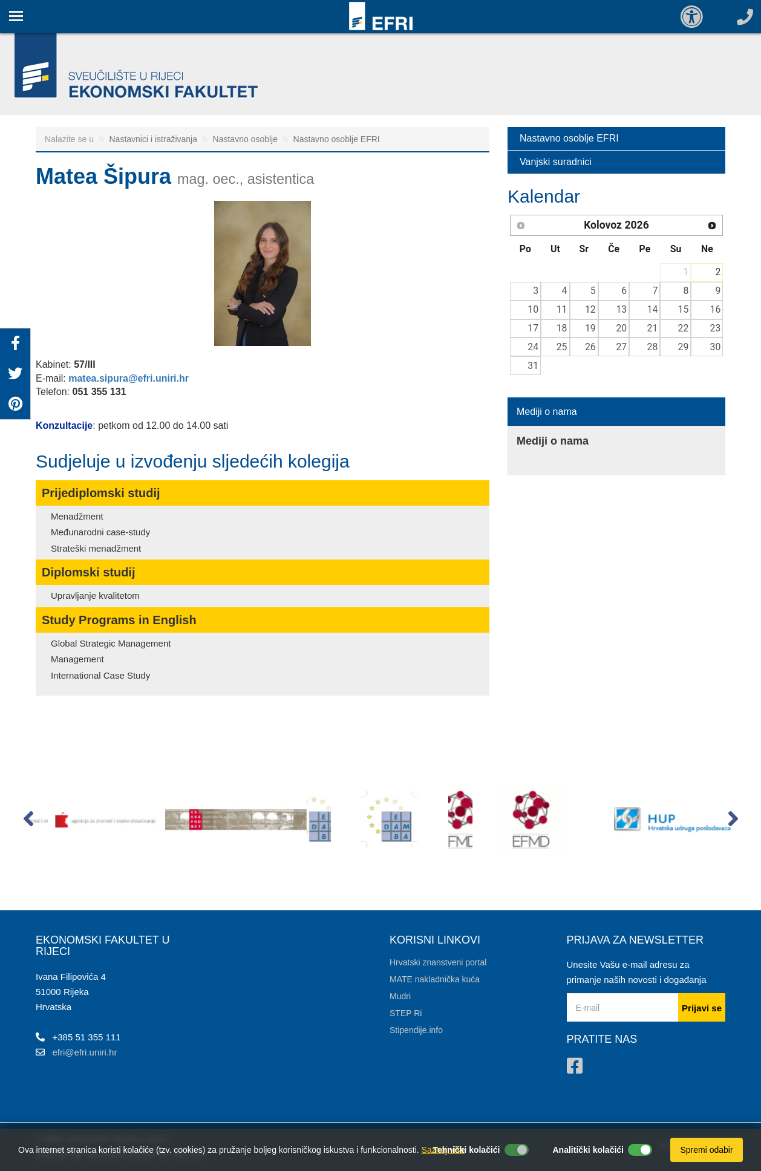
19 (590, 328)
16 (715, 309)
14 (652, 309)
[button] (28, 821)
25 (562, 347)
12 (590, 309)
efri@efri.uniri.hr (85, 1052)
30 (715, 347)
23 (715, 328)
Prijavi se (702, 1008)
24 (532, 347)
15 (683, 309)
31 (532, 365)
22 (683, 328)
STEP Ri (406, 1013)
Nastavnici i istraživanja (154, 139)
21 (652, 328)
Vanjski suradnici (556, 162)
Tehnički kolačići (466, 1150)
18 (562, 328)
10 (532, 309)
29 (683, 347)
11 (562, 309)
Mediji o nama (547, 411)
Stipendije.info (416, 1030)
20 (621, 328)
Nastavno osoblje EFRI (336, 139)
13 (621, 309)
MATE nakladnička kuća (435, 979)
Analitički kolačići (588, 1150)
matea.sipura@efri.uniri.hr (128, 378)
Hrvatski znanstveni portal (438, 962)
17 (532, 328)
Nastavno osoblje (246, 139)
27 (621, 347)
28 (652, 347)
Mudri (400, 996)
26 (590, 347)
